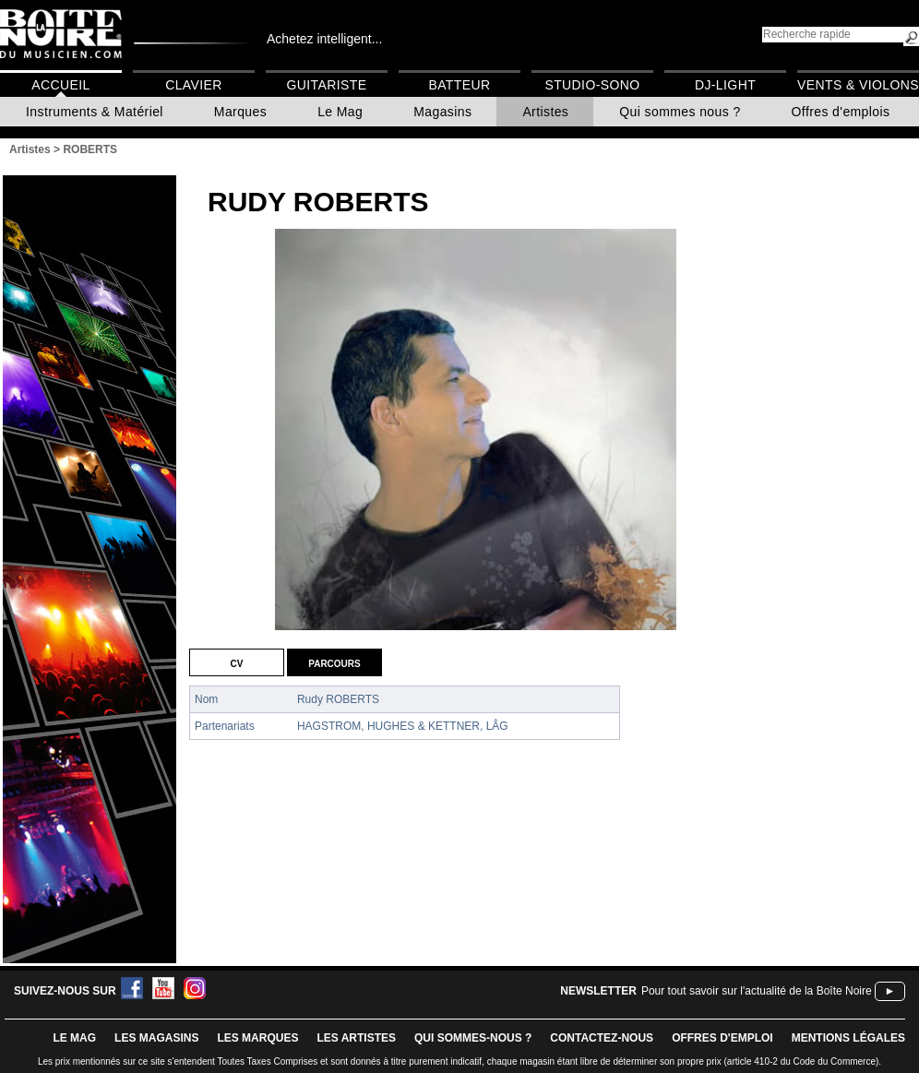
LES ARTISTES (356, 1037)
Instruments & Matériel (94, 111)
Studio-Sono (591, 84)
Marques (240, 111)
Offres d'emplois (841, 111)
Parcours (334, 662)
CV (237, 662)
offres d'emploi (722, 1037)
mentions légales (848, 1037)
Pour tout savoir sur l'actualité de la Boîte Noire (756, 990)
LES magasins (156, 1037)
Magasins (442, 111)
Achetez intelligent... (324, 38)
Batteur (459, 84)
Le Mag (340, 111)
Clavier (193, 84)
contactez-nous (601, 1037)
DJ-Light (725, 84)
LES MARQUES (257, 1037)
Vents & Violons (858, 84)
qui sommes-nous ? (472, 1037)
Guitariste (327, 84)
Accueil (60, 84)
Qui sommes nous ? (679, 111)
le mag (74, 1037)
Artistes (545, 111)
